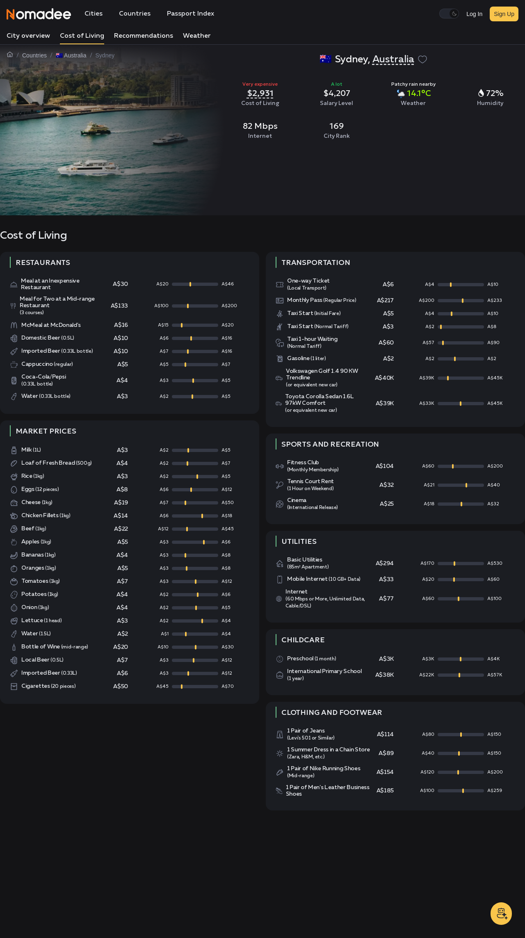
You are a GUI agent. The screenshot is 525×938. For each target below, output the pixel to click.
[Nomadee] (39, 14)
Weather (197, 36)
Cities (93, 14)
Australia (393, 59)
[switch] (449, 13)
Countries (135, 14)
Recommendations (143, 36)
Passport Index (190, 14)
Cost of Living (82, 36)
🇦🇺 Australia (71, 55)
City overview (28, 36)
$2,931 (260, 93)
